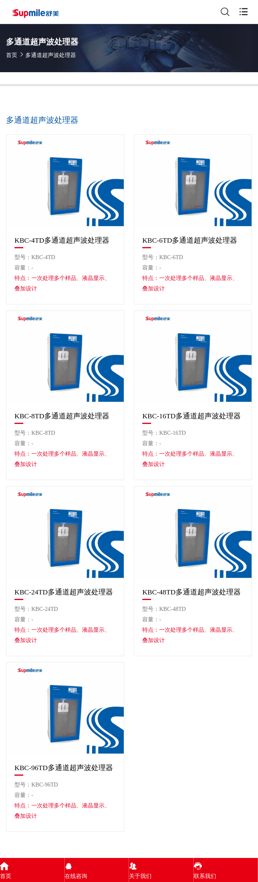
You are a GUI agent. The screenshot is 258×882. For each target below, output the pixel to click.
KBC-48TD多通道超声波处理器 (191, 592)
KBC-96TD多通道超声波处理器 (63, 768)
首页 (11, 55)
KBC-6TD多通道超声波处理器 (189, 240)
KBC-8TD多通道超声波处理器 (61, 416)
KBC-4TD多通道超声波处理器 (61, 240)
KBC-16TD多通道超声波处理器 (191, 416)
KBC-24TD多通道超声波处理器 (63, 592)
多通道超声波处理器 (50, 55)
